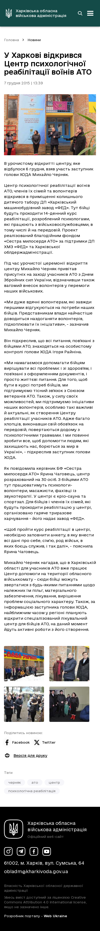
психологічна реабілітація (31, 791)
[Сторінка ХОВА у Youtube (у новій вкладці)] (46, 851)
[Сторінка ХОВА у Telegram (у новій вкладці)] (21, 851)
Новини (34, 40)
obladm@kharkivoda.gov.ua (36, 871)
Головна (11, 40)
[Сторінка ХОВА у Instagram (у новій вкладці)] (8, 851)
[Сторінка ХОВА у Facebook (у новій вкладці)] (34, 851)
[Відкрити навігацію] (90, 13)
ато (34, 782)
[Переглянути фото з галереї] (24, 663)
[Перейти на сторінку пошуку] (80, 13)
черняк (14, 782)
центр (54, 782)
